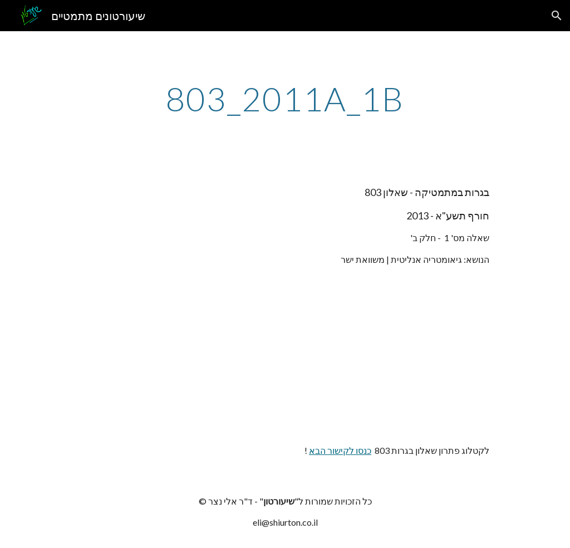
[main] (284, 98)
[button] (556, 15)
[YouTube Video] (436, 355)
